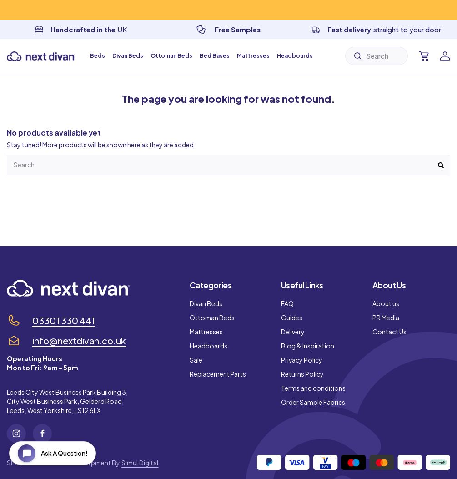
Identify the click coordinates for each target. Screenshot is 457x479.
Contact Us (389, 332)
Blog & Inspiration (307, 346)
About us (385, 303)
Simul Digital (140, 463)
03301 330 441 (63, 320)
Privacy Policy (301, 360)
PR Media (385, 317)
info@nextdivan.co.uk (79, 340)
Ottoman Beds (212, 317)
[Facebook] (42, 433)
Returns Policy (302, 374)
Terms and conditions (313, 388)
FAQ (287, 303)
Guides (291, 317)
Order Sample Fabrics (313, 402)
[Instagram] (16, 433)
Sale (196, 360)
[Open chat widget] (52, 453)
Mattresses (206, 332)
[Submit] (357, 56)
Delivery (293, 332)
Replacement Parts (218, 374)
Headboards (208, 346)
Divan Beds (206, 303)
